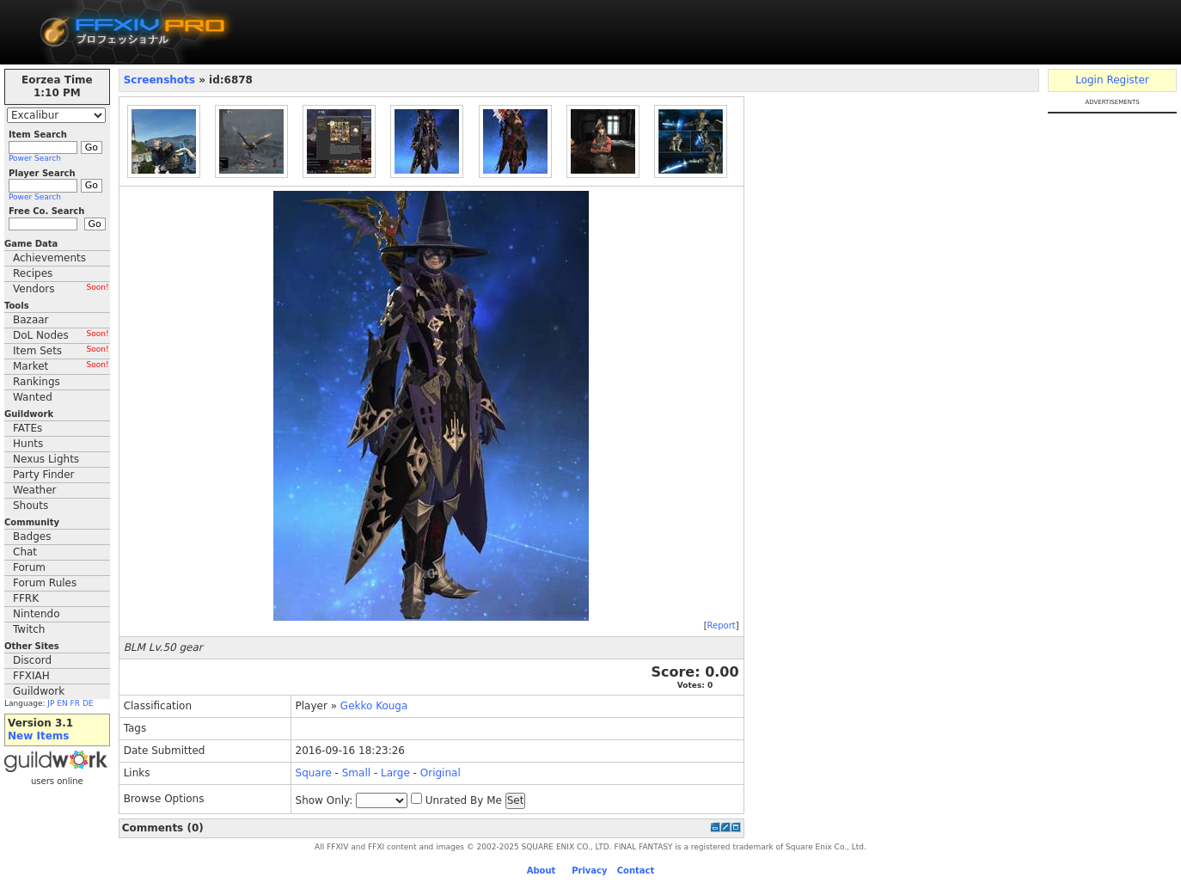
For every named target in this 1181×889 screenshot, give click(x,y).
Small (356, 773)
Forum (29, 567)
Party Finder (44, 475)
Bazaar (31, 320)
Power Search (35, 158)
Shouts (30, 506)
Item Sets (61, 351)
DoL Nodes (61, 335)
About (541, 870)
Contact (636, 870)
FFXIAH (31, 676)
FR (75, 703)
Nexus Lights (46, 459)
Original (440, 773)
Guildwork (38, 691)
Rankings (36, 382)
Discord (32, 660)
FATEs (27, 428)
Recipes (32, 273)
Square (314, 773)
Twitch (29, 629)
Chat (25, 552)
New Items (38, 736)
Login (1089, 80)
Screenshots (159, 80)
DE (88, 703)
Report (721, 625)
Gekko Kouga (374, 706)
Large (395, 773)
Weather (35, 490)
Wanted (32, 397)
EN (62, 703)
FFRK (26, 598)
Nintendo (36, 614)
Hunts (28, 444)
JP (50, 703)
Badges (32, 536)
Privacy (589, 870)
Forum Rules (44, 583)
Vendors (61, 289)
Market (61, 366)
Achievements (49, 258)
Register (1127, 80)
